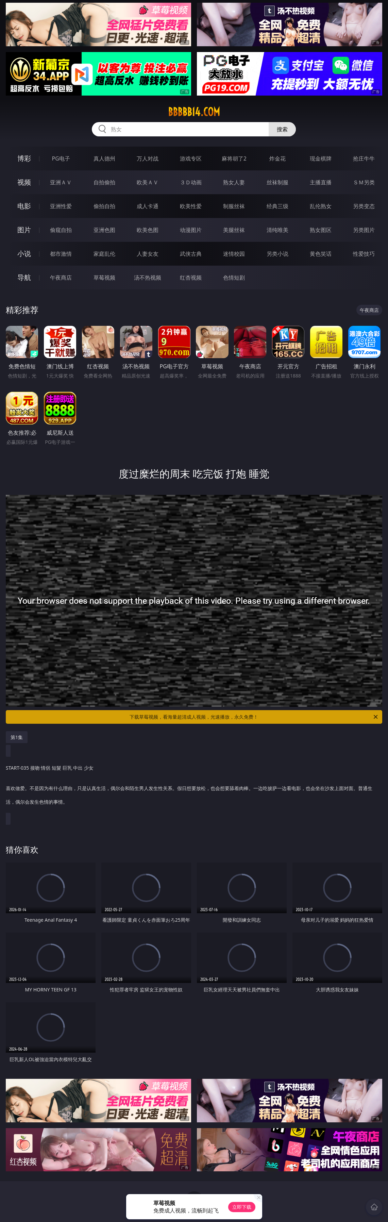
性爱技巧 (364, 253)
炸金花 (277, 158)
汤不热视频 (147, 277)
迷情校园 (234, 253)
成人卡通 (147, 206)
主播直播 (321, 182)
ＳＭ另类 (364, 182)
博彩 (24, 158)
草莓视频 (104, 277)
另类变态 (364, 206)
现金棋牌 (321, 158)
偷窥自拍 (61, 230)
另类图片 (364, 230)
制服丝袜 (234, 206)
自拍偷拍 (104, 182)
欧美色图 (147, 230)
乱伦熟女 (321, 206)
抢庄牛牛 (364, 158)
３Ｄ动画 (191, 182)
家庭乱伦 (104, 253)
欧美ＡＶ (147, 182)
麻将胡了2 (234, 158)
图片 (24, 229)
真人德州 (104, 158)
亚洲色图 (104, 230)
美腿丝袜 (234, 230)
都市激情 (61, 253)
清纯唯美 (277, 230)
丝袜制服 (277, 182)
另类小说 (277, 253)
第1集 (17, 737)
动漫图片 (191, 230)
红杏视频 (191, 277)
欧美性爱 (191, 206)
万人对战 (147, 158)
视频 (24, 182)
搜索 (282, 129)
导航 (24, 277)
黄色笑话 (321, 253)
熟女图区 (321, 230)
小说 (24, 253)
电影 (24, 206)
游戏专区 (191, 158)
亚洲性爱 (61, 206)
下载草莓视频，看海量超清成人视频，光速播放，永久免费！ (254, 717)
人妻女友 (147, 253)
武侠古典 (191, 253)
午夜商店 (61, 277)
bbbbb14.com (194, 112)
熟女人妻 (234, 182)
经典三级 (277, 206)
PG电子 (61, 158)
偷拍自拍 (104, 206)
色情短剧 (234, 277)
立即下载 (241, 1207)
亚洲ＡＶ (61, 182)
